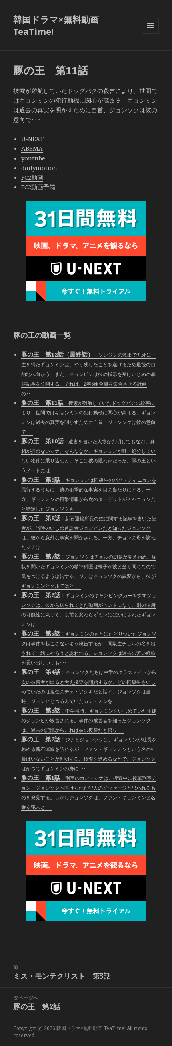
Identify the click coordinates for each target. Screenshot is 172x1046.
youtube (33, 158)
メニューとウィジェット (150, 33)
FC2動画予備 (38, 187)
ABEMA (32, 148)
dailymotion (39, 168)
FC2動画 (32, 177)
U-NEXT (32, 139)
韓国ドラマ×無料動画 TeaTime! (56, 25)
